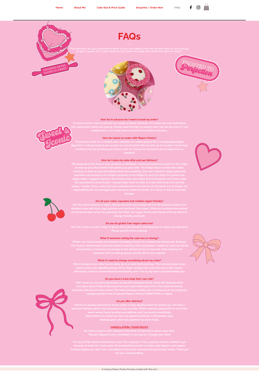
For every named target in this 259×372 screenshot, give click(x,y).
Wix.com (152, 369)
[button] (206, 6)
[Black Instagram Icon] (198, 7)
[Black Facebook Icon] (190, 7)
